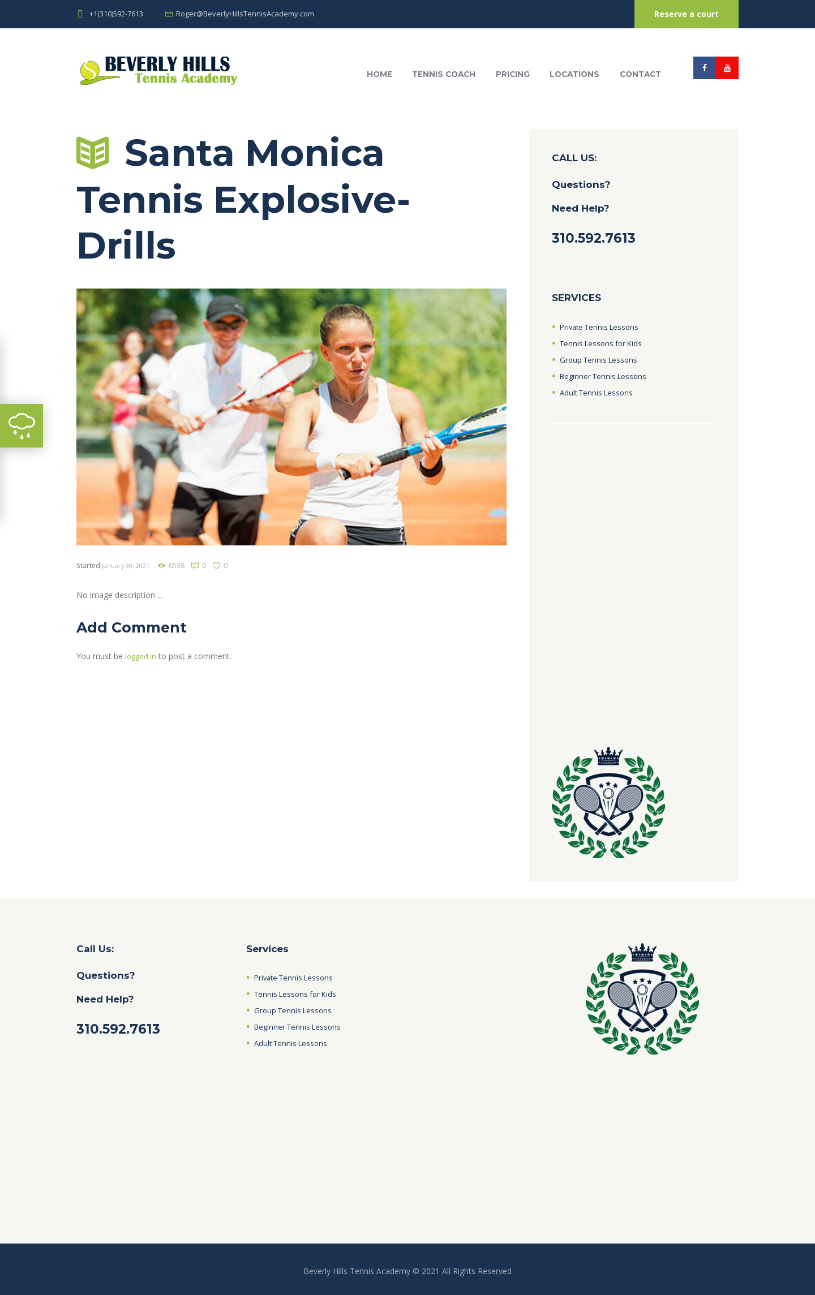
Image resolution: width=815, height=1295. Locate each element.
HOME (379, 74)
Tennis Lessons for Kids (603, 343)
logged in (141, 656)
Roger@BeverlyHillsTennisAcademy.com (245, 13)
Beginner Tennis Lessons (606, 376)
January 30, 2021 (128, 565)
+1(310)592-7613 (116, 13)
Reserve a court (686, 13)
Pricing (513, 74)
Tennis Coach (443, 74)
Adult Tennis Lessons (599, 392)
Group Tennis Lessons (601, 359)
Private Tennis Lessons (602, 326)
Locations (574, 74)
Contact (640, 74)
